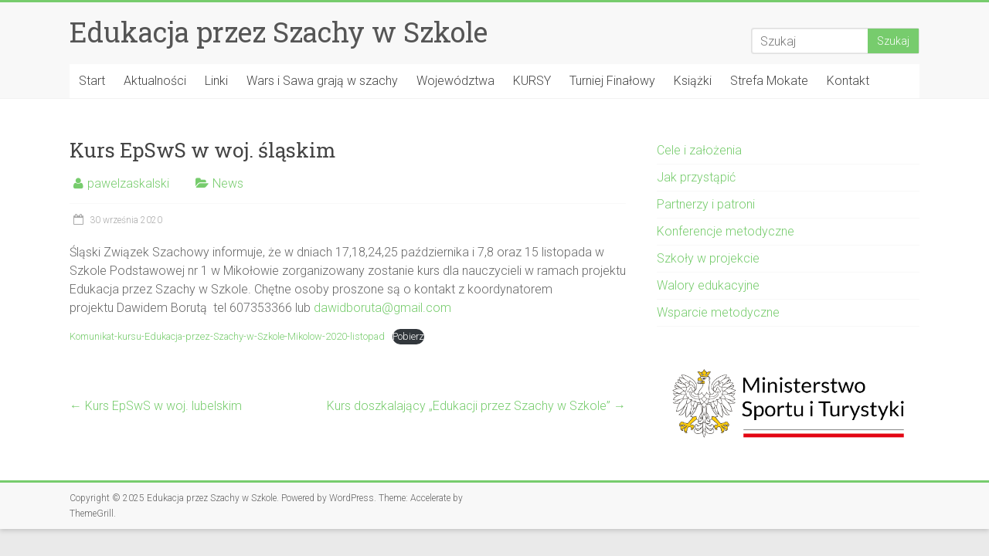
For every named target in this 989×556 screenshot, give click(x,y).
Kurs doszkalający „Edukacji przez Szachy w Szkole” (476, 405)
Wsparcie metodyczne (718, 312)
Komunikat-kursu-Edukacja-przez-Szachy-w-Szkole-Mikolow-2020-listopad (227, 336)
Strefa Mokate (769, 80)
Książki (693, 80)
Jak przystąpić (696, 177)
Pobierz (408, 336)
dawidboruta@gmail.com (382, 307)
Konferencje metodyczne (725, 231)
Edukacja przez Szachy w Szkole (279, 31)
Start (92, 80)
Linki (216, 80)
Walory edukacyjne (708, 285)
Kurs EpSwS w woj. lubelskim (156, 405)
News (227, 183)
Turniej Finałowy (612, 80)
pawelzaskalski (128, 183)
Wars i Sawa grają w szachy (322, 80)
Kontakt (848, 80)
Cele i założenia (699, 150)
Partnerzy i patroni (706, 204)
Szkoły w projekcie (708, 258)
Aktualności (155, 80)
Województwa (455, 80)
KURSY (532, 80)
